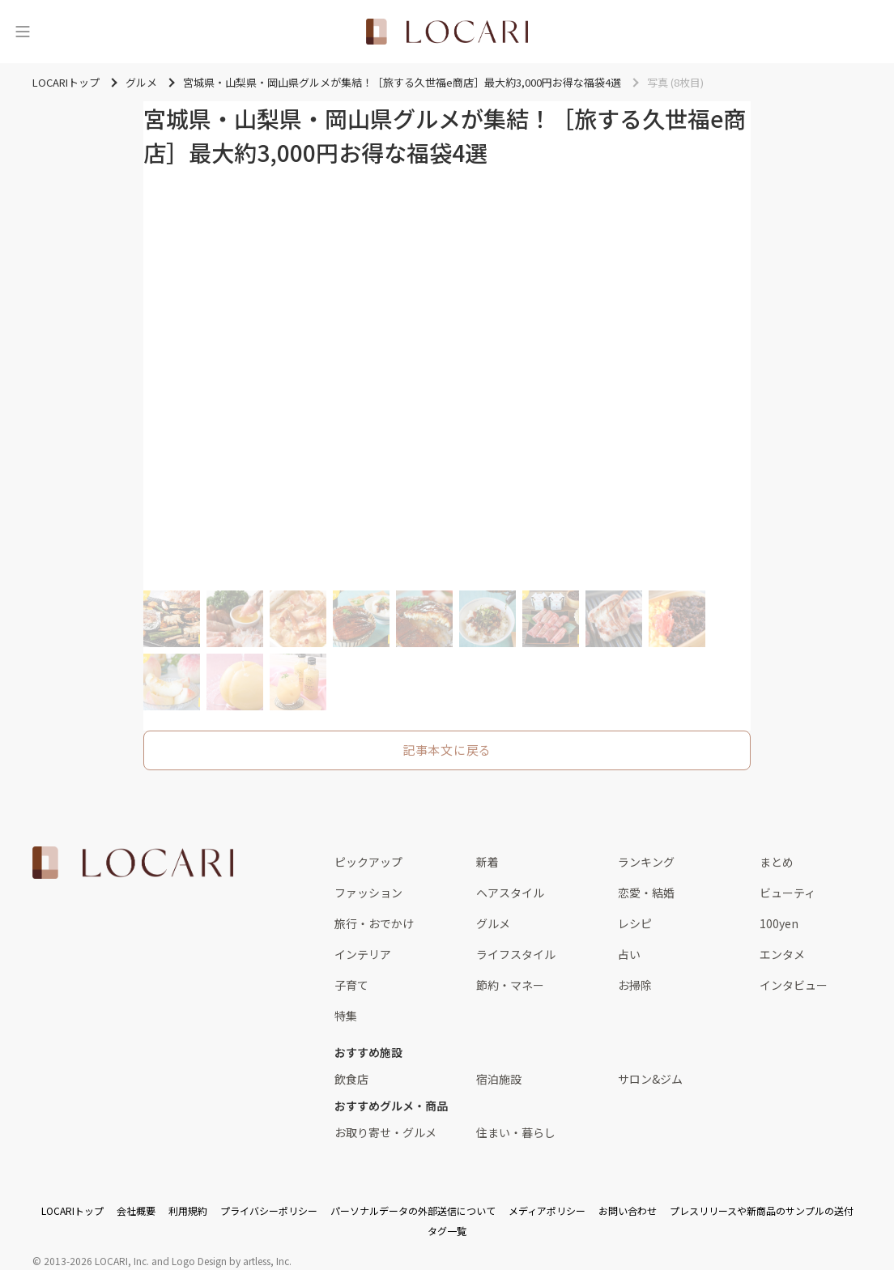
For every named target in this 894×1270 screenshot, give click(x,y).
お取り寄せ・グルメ (385, 1132)
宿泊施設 (499, 1079)
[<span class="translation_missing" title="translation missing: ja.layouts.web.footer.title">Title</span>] (132, 862)
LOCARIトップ (72, 1210)
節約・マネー (510, 985)
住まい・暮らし (516, 1132)
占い (629, 954)
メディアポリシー (547, 1210)
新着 (487, 862)
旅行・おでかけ (374, 923)
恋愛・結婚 (646, 892)
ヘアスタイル (510, 892)
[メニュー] (22, 31)
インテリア (362, 954)
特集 (345, 1016)
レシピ (635, 923)
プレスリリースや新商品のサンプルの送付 (762, 1210)
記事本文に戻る (447, 749)
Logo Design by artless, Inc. (232, 1261)
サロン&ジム (650, 1079)
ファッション (368, 892)
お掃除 (635, 985)
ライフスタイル (516, 954)
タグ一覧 (447, 1231)
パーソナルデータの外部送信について (413, 1210)
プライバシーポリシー (268, 1210)
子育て (351, 985)
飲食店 (351, 1079)
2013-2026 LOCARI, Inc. (96, 1261)
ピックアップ (368, 862)
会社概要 (136, 1210)
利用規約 (187, 1210)
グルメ (493, 923)
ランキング (646, 862)
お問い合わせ (627, 1210)
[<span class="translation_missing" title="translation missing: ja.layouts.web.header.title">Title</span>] (447, 32)
